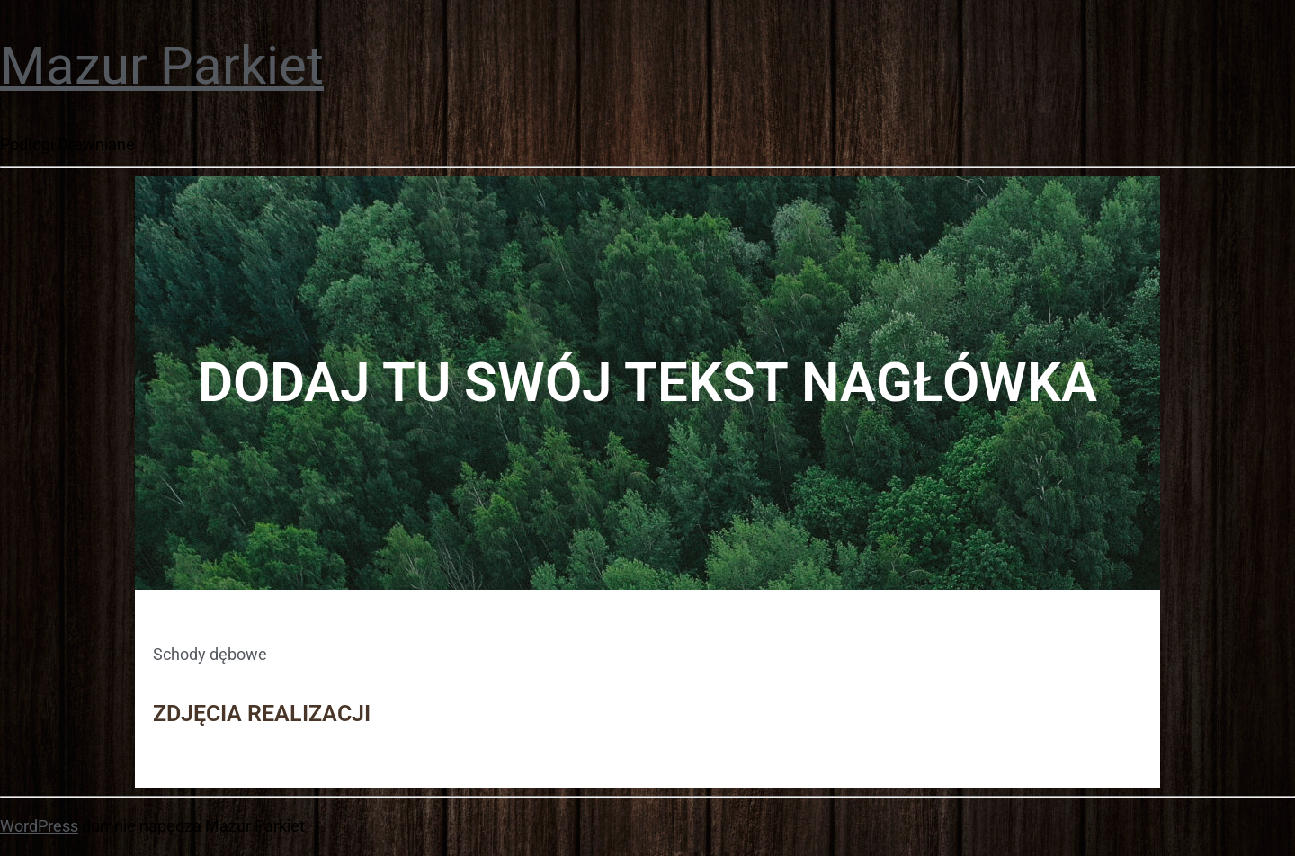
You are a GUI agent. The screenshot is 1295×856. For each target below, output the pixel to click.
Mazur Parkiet (162, 65)
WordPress (39, 825)
